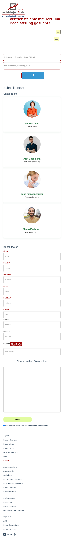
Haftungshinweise (9, 529)
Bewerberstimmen (9, 492)
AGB (5, 521)
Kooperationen (8, 448)
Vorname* (7, 274)
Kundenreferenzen (10, 440)
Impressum (7, 517)
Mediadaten (7, 475)
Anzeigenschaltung (10, 467)
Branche (6, 331)
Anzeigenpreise (8, 471)
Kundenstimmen (9, 444)
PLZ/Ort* (6, 263)
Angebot (6, 436)
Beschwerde (7, 502)
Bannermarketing (9, 487)
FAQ (5, 456)
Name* (5, 286)
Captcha (6, 344)
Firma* (5, 251)
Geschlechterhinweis (10, 452)
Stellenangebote (9, 498)
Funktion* (7, 298)
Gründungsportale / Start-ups (13, 510)
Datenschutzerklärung (11, 525)
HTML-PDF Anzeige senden (13, 483)
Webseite (6, 319)
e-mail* (6, 309)
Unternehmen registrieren (12, 479)
